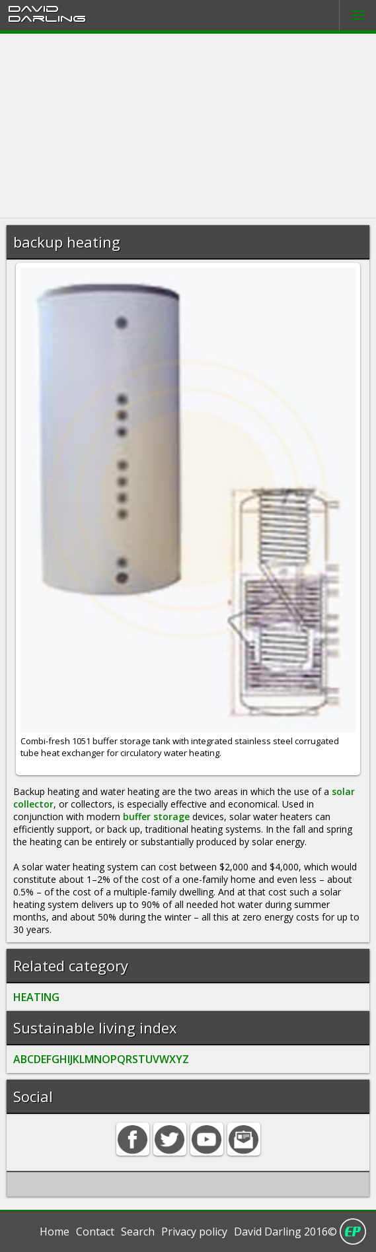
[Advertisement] (188, 126)
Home (54, 1231)
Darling (47, 17)
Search (138, 1231)
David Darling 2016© (285, 1231)
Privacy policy (194, 1231)
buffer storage (156, 816)
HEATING (36, 997)
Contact (95, 1231)
